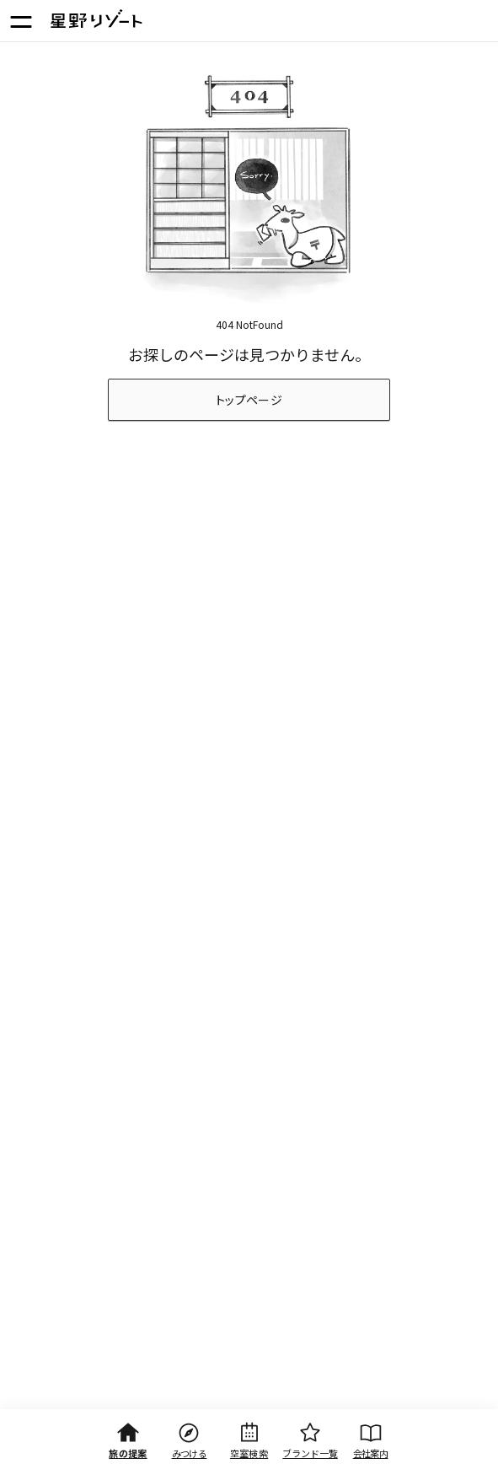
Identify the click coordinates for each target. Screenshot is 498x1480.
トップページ (249, 399)
